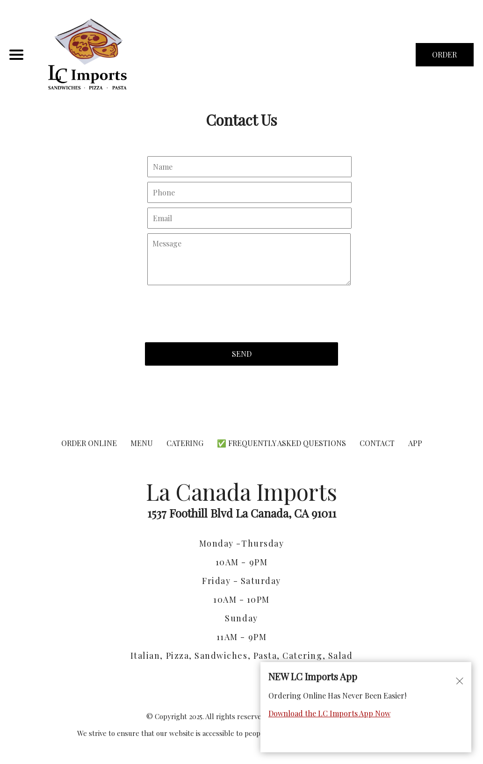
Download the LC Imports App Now (329, 713)
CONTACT (377, 443)
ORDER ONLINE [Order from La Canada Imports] (89, 443)
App (415, 443)
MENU (141, 443)
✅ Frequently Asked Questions (282, 443)
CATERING (184, 443)
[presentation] (216, 309)
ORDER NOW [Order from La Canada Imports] (444, 58)
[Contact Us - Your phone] (249, 192)
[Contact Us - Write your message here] (249, 259)
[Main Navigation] (16, 55)
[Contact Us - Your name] (249, 166)
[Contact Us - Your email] (249, 218)
